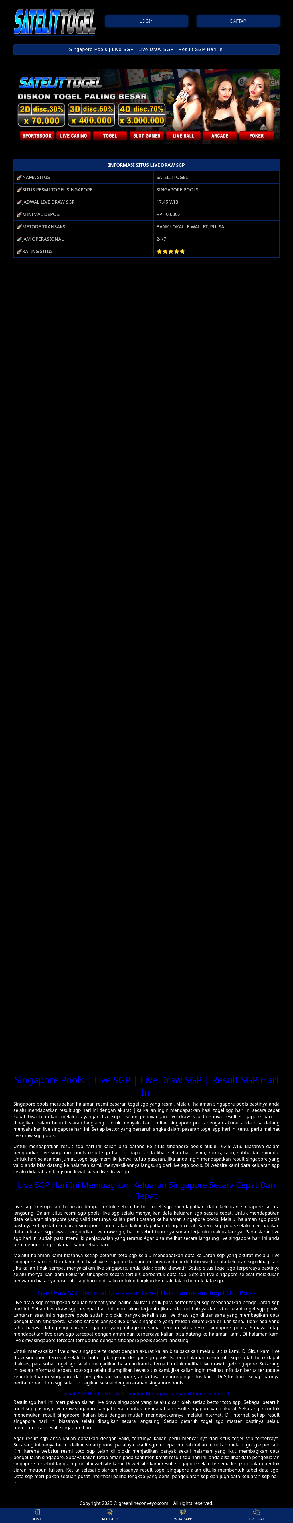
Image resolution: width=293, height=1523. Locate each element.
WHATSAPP (183, 1515)
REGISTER (110, 1515)
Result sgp (24, 1402)
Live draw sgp (28, 1302)
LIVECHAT (256, 1515)
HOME (36, 1515)
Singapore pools (30, 1104)
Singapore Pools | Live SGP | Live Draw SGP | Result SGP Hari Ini (146, 49)
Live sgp (23, 1206)
